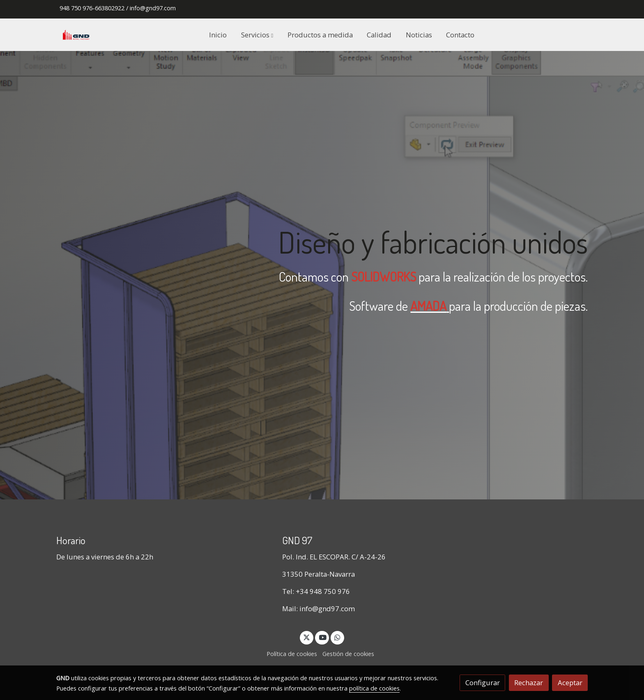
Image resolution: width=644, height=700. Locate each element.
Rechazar (528, 682)
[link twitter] (307, 636)
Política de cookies (292, 653)
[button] (257, 34)
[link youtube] (322, 636)
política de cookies (374, 688)
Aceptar (570, 682)
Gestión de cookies (348, 653)
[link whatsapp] (337, 636)
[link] (76, 35)
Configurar (482, 682)
